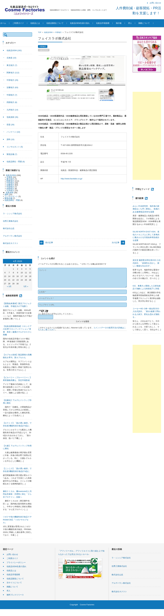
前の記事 (49, 242)
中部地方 (58, 32)
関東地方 (13, 73)
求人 (136, 23)
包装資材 (12, 117)
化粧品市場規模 (108, 23)
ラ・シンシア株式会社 (12, 213)
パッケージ (13, 132)
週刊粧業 (139, 198)
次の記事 (115, 242)
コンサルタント (15, 147)
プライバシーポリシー (16, 562)
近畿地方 (12, 87)
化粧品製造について (60, 23)
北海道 (11, 58)
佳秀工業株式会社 (10, 221)
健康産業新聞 (12, 295)
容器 (10, 124)
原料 (10, 139)
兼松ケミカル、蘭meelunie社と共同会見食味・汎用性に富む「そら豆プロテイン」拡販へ (17, 494)
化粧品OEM (48, 32)
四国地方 (12, 102)
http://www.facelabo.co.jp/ (71, 179)
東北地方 (12, 65)
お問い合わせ (12, 554)
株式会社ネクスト (10, 243)
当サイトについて (14, 582)
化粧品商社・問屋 (16, 161)
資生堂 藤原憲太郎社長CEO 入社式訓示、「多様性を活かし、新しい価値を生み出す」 (147, 263)
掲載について (150, 23)
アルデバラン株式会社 (12, 236)
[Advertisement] (147, 136)
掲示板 (124, 23)
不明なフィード (142, 189)
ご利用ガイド (24, 23)
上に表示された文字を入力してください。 (56, 314)
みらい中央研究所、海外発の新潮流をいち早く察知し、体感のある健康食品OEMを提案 (146, 209)
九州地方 (12, 110)
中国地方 (12, 95)
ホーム (9, 23)
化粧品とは (41, 23)
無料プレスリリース (15, 595)
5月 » (26, 286)
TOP (39, 32)
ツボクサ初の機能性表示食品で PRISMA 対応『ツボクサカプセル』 (17, 520)
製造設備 (12, 154)
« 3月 (9, 286)
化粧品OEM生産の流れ (85, 23)
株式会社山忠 (8, 228)
